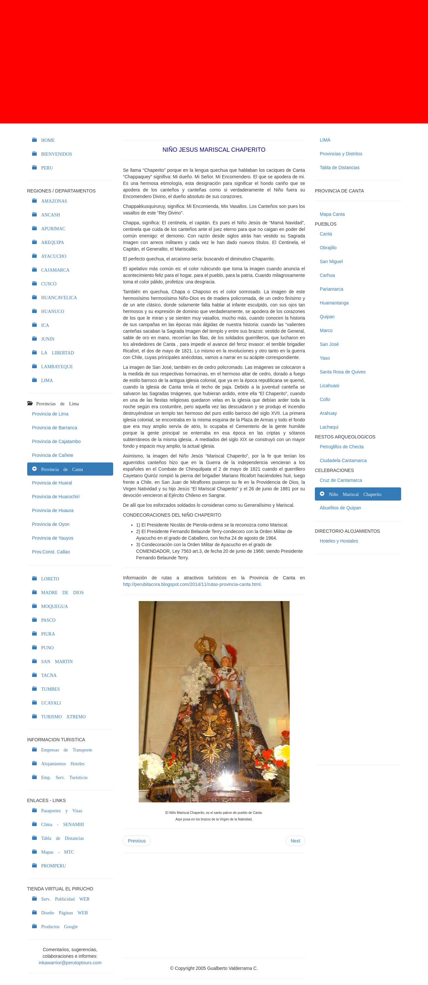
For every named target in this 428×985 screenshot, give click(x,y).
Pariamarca (331, 289)
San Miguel (331, 261)
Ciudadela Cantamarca (343, 460)
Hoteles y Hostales (339, 541)
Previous (137, 840)
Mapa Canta (332, 214)
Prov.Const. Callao (51, 551)
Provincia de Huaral (52, 482)
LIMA (325, 140)
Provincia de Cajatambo (56, 441)
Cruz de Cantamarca (341, 480)
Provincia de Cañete (52, 455)
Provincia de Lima (50, 413)
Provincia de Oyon (51, 524)
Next (295, 840)
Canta (326, 233)
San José (329, 344)
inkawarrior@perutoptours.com (70, 962)
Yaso (325, 358)
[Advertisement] (214, 62)
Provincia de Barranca (54, 427)
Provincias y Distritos (341, 153)
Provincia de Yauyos (52, 538)
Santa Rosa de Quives (343, 371)
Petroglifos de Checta (342, 446)
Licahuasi (329, 385)
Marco (326, 330)
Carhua (327, 275)
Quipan (327, 316)
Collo (325, 399)
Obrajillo (328, 247)
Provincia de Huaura (53, 510)
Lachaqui (329, 427)
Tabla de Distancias (339, 167)
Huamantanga (334, 302)
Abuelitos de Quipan (340, 507)
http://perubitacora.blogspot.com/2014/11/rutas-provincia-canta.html (191, 584)
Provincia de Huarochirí (56, 496)
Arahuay (328, 413)
